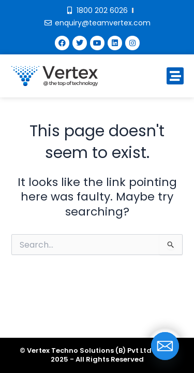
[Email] (165, 346)
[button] (175, 75)
